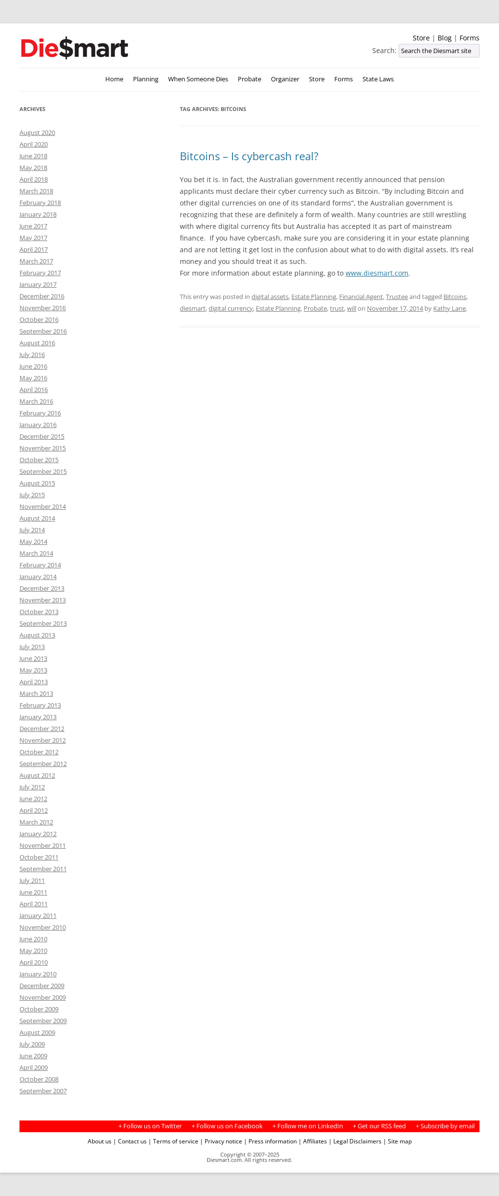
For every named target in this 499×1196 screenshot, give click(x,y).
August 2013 (37, 635)
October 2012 (38, 752)
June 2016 (33, 366)
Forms (470, 37)
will (351, 308)
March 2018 (36, 191)
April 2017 (33, 249)
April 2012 (33, 810)
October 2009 (38, 1009)
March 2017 (36, 261)
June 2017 (33, 226)
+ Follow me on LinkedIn (307, 1126)
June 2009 (33, 1055)
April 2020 (33, 144)
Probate (249, 79)
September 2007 (43, 1090)
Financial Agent (361, 296)
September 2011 (43, 868)
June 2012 (33, 798)
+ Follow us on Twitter (150, 1126)
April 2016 (33, 389)
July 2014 (32, 529)
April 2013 (33, 681)
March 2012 (36, 822)
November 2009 (42, 997)
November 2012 (42, 740)
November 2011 (42, 845)
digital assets (269, 296)
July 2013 (32, 646)
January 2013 (38, 716)
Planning (145, 79)
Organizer (285, 79)
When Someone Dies (198, 79)
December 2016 (41, 296)
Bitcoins (454, 296)
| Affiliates (312, 1141)
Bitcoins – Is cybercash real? (249, 156)
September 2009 (43, 1020)
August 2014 (37, 518)
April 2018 (33, 179)
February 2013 (40, 705)
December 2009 (41, 985)
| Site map (397, 1141)
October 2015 (38, 459)
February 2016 (40, 413)
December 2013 (41, 588)
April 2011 (33, 903)
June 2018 (33, 155)
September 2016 (43, 331)
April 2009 (33, 1067)
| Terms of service (173, 1141)
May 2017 (33, 237)
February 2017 (40, 272)
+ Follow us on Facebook (227, 1126)
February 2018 (40, 202)
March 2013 (36, 693)
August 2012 (37, 775)
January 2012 (38, 833)
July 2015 (32, 494)
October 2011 (38, 857)
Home (114, 79)
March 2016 (36, 401)
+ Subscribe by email (445, 1126)
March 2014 (36, 553)
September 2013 (43, 623)
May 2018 (33, 167)
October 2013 (38, 611)
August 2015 (37, 483)
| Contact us (130, 1141)
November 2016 (42, 307)
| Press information (270, 1141)
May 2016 (33, 378)
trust (337, 308)
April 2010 (33, 962)
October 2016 (38, 319)
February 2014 (40, 565)
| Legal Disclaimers (355, 1141)
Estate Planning (313, 296)
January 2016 (38, 424)
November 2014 (42, 506)
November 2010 (42, 927)
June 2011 (33, 892)
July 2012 (32, 787)
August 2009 (37, 1032)
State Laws (378, 79)
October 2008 (38, 1079)
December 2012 (41, 728)
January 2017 (38, 284)
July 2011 (32, 880)
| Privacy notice (221, 1141)
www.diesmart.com (376, 273)
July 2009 (32, 1044)
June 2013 (33, 658)
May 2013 (33, 670)
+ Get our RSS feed (379, 1126)
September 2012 (43, 763)
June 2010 (33, 938)
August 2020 (37, 132)
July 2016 (32, 354)
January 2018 (38, 214)
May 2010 (33, 950)
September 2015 (43, 471)
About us (100, 1141)
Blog (445, 37)
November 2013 (42, 600)
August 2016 (37, 342)
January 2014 (38, 576)
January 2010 (38, 974)
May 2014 (33, 541)
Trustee (397, 296)
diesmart (193, 308)
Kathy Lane (449, 308)
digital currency (231, 308)
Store (421, 37)
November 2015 (42, 448)
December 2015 (41, 436)
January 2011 (38, 915)
